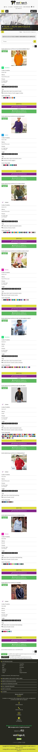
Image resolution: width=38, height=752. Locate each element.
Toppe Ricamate (23, 672)
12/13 (13, 86)
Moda (11, 495)
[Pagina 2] (36, 46)
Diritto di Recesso (6, 689)
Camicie (4, 664)
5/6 (3, 86)
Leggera (17, 93)
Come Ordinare (26, 7)
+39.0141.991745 (19, 709)
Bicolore (9, 362)
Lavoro (19, 158)
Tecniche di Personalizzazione (9, 683)
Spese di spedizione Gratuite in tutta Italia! (19, 725)
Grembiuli (22, 667)
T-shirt (3, 672)
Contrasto (20, 362)
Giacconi (21, 665)
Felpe (21, 32)
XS (3, 288)
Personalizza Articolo (19, 106)
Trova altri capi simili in (19, 36)
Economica (5, 93)
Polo (21, 669)
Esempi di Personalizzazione (9, 681)
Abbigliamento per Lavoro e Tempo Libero (12, 678)
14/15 (16, 86)
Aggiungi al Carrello (19, 111)
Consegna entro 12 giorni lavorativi (19, 727)
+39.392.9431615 (19, 704)
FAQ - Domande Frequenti (8, 686)
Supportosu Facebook (19, 720)
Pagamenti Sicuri (18, 7)
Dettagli (19, 103)
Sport (11, 91)
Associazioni (15, 91)
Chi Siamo (10, 7)
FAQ (5, 7)
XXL (16, 154)
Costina (21, 93)
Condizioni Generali (5, 675)
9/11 (10, 86)
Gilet (3, 667)
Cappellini (22, 664)
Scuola (19, 91)
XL (16, 288)
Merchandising (15, 495)
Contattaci (19, 714)
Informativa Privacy (15, 675)
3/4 (3, 356)
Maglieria (4, 669)
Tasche (13, 93)
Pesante (9, 295)
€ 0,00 (33, 11)
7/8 (6, 86)
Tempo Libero (6, 91)
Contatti (19, 8)
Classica (10, 93)
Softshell (4, 671)
